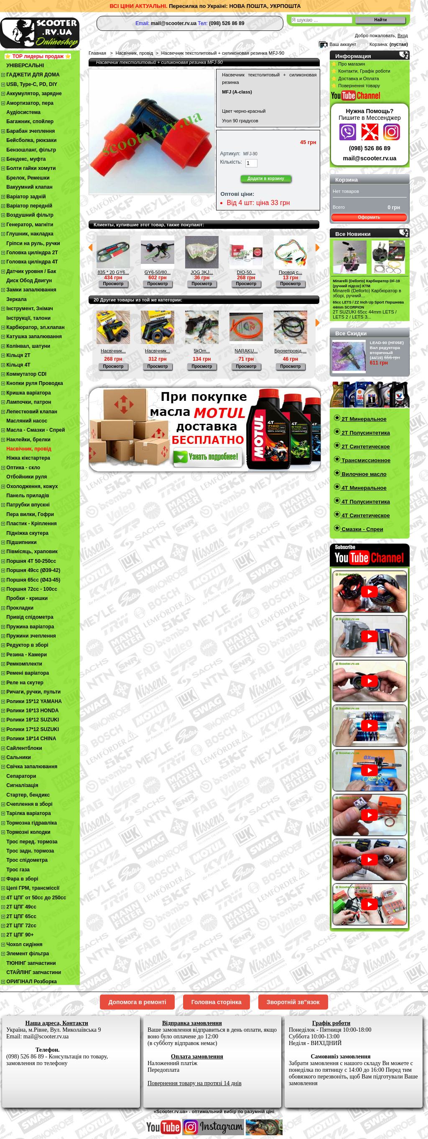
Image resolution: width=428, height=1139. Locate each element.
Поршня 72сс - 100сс (31, 589)
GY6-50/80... (158, 272)
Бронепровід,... (291, 350)
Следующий (317, 247)
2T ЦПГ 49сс (21, 907)
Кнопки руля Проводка (34, 383)
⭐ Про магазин (348, 63)
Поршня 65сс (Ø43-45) (33, 580)
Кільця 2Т (18, 355)
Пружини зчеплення (31, 636)
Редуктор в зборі (27, 645)
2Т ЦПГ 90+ (19, 935)
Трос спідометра (27, 860)
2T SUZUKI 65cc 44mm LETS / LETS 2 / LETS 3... (365, 314)
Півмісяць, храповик (32, 551)
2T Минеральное (363, 419)
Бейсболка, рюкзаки (31, 140)
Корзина (346, 180)
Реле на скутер (24, 683)
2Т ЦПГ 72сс (21, 926)
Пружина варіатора (30, 627)
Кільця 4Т (18, 365)
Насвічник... (113, 350)
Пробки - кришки (27, 598)
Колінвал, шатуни (28, 346)
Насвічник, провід (28, 449)
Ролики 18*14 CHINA (31, 739)
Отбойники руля (26, 477)
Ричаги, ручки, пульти (33, 692)
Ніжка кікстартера (28, 458)
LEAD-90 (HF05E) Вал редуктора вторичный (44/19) (387, 350)
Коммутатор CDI (26, 374)
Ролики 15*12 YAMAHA (34, 701)
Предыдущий (90, 247)
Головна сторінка (216, 1002)
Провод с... (290, 272)
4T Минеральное (363, 488)
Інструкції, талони (28, 318)
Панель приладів (27, 496)
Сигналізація (22, 785)
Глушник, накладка (29, 234)
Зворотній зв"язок (293, 1002)
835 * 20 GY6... (113, 272)
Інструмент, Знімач (29, 308)
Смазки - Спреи (361, 529)
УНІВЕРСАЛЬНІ (25, 65)
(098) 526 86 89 (369, 148)
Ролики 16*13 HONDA (32, 711)
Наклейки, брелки (28, 440)
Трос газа (18, 870)
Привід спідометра (29, 617)
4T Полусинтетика (365, 502)
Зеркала (16, 299)
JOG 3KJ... (202, 272)
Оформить (369, 217)
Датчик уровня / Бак (31, 271)
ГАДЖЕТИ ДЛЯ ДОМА (32, 75)
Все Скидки (351, 333)
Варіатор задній (26, 197)
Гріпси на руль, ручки (33, 243)
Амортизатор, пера (30, 103)
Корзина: (378, 44)
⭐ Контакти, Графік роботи (360, 70)
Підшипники (21, 542)
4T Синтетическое (365, 515)
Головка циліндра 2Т (32, 253)
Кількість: (231, 162)
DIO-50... (246, 272)
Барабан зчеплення (30, 131)
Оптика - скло (23, 468)
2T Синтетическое (365, 446)
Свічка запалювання (31, 766)
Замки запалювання (31, 290)
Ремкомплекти (24, 664)
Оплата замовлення (197, 1056)
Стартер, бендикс (28, 795)
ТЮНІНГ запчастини (31, 963)
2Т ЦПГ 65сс (21, 916)
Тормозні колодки (28, 832)
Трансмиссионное (365, 460)
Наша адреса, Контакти (56, 1023)
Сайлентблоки (24, 748)
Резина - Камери (26, 655)
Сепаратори (21, 776)
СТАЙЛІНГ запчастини (33, 972)
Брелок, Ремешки (27, 178)
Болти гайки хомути (31, 168)
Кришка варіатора (28, 393)
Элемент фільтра (27, 954)
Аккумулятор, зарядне (33, 93)
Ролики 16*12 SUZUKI (32, 720)
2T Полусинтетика (365, 433)
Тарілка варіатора (28, 813)
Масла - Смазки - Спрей (35, 430)
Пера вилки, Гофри (30, 514)
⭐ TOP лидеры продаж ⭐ (38, 56)
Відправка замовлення (192, 1023)
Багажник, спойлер (30, 121)
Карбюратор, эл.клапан (35, 327)
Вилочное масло (363, 474)
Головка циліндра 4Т (32, 262)
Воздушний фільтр (30, 215)
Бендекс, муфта (26, 159)
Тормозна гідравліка (31, 823)
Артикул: (230, 154)
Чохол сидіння (24, 944)
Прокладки (19, 608)
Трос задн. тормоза (30, 851)
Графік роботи (331, 1023)
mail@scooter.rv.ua (370, 158)
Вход (402, 35)
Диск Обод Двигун (29, 280)
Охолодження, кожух (32, 486)
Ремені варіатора (27, 673)
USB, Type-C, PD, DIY (31, 84)
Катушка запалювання (34, 336)
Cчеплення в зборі (29, 804)
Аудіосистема (23, 112)
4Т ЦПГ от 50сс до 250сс (36, 898)
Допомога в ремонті (137, 1002)
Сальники (18, 757)
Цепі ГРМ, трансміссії (32, 888)
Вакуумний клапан (29, 187)
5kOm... (202, 350)
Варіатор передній (29, 206)
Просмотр (113, 283)
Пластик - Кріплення (31, 523)
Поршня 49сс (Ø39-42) (33, 570)
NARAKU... (245, 350)
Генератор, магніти (29, 225)
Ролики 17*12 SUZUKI (32, 729)
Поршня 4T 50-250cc (31, 561)
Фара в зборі (22, 879)
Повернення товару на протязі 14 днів (195, 1083)
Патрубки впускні (27, 505)
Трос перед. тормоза (31, 842)
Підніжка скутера (27, 533)
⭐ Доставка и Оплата (355, 78)
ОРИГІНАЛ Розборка (31, 982)
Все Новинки (352, 234)
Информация (353, 56)
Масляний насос (26, 421)
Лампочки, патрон (28, 402)
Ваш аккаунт (342, 44)
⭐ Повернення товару (355, 85)
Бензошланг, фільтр (31, 150)
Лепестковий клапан (31, 412)
